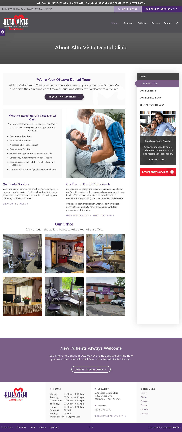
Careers (156, 23)
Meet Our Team (102, 215)
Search (32, 427)
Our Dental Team (150, 98)
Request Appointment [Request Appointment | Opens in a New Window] (163, 9)
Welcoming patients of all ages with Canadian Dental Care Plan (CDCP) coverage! (90, 3)
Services (128, 23)
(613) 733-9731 (128, 9)
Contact (167, 23)
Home (143, 393)
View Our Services (14, 204)
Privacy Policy (7, 427)
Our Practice (148, 83)
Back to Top (54, 427)
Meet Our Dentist (77, 215)
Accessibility (21, 427)
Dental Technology (152, 105)
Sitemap (42, 427)
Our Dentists (148, 91)
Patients (142, 23)
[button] (162, 49)
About (114, 23)
